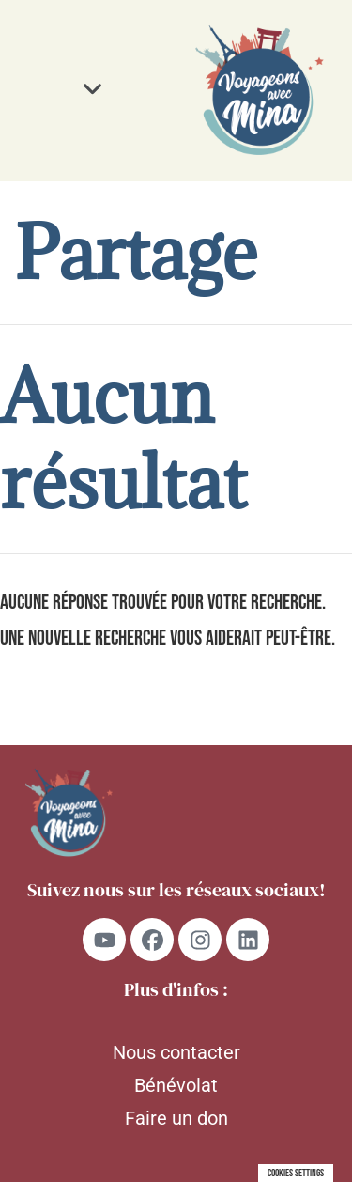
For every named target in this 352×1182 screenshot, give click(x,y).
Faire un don (176, 1118)
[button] (93, 90)
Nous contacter (176, 1052)
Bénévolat (176, 1085)
